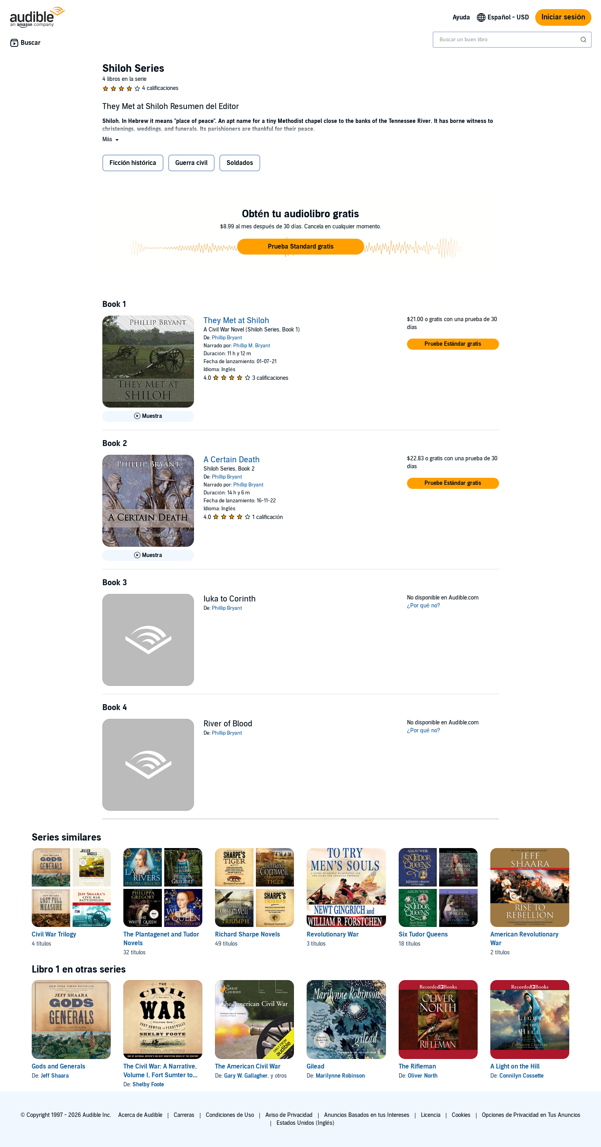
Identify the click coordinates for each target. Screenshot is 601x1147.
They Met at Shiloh (236, 321)
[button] (111, 139)
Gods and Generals (58, 1066)
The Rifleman (417, 1066)
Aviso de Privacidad (289, 1115)
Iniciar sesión (563, 17)
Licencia (430, 1115)
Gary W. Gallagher (246, 1075)
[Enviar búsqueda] (584, 40)
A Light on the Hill (515, 1066)
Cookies (461, 1115)
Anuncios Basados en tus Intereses (366, 1115)
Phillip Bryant (227, 338)
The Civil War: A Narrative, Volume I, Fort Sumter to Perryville (160, 1075)
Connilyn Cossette (521, 1075)
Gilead (316, 1066)
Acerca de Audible (140, 1115)
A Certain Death (232, 460)
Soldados (240, 163)
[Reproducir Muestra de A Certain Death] (148, 555)
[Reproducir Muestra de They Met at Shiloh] (148, 416)
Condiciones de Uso (230, 1115)
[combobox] (512, 40)
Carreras (184, 1115)
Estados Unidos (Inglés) (305, 1123)
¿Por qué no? (423, 605)
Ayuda (461, 17)
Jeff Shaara (55, 1075)
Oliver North (423, 1075)
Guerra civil (191, 163)
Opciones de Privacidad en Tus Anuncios (531, 1115)
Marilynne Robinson (340, 1075)
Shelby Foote (148, 1084)
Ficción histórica (133, 163)
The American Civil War (247, 1066)
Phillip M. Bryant (251, 346)
